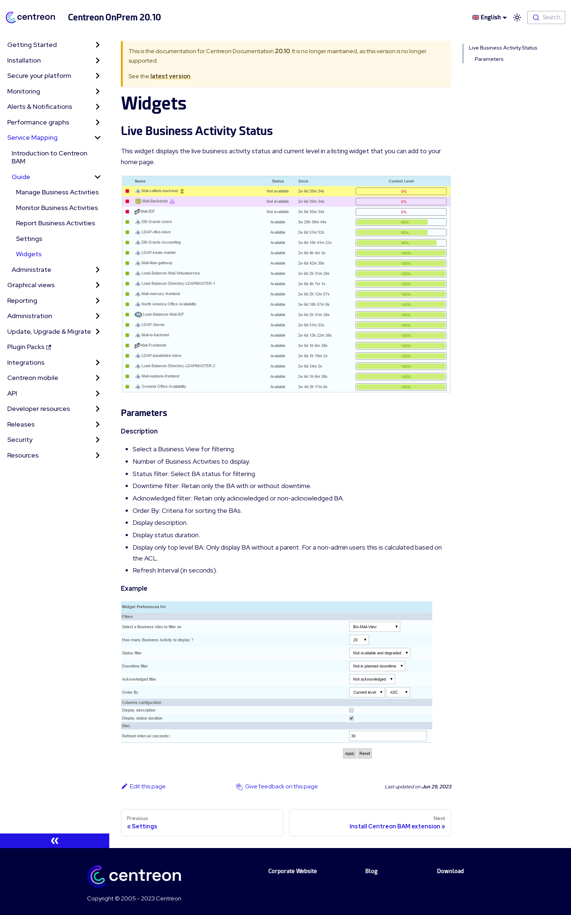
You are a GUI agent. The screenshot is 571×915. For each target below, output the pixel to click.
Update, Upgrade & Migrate (49, 331)
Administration (29, 316)
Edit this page (143, 786)
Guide (21, 177)
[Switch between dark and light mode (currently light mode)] (517, 17)
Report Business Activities (55, 223)
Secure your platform (39, 75)
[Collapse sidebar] (54, 840)
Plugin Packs (29, 346)
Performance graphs (38, 122)
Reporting (22, 300)
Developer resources (38, 408)
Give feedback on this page (281, 786)
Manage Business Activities (57, 192)
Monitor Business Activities (57, 207)
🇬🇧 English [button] (486, 17)
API (12, 393)
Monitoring (23, 91)
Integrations (25, 362)
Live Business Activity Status (503, 47)
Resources (23, 455)
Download (450, 871)
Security (19, 439)
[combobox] (546, 17)
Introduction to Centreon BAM (49, 157)
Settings (29, 238)
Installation (24, 60)
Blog (371, 871)
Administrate (31, 269)
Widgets (29, 254)
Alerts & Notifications (39, 106)
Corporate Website (292, 871)
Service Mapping (32, 137)
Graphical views (31, 285)
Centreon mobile (32, 377)
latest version (170, 76)
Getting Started (32, 44)
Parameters (489, 59)
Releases (21, 424)
